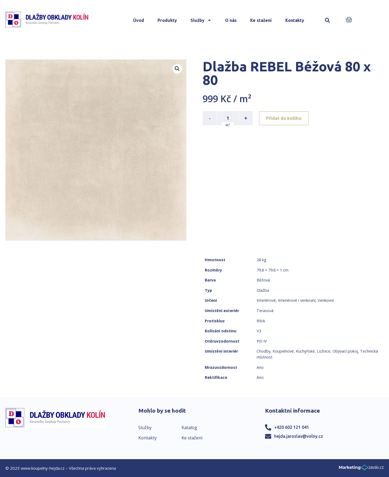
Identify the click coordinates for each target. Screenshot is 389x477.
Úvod (138, 20)
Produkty (167, 20)
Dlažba (263, 290)
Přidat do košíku (284, 118)
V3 (259, 330)
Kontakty (294, 20)
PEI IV (262, 341)
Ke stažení (261, 20)
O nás (231, 20)
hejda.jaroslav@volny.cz (298, 436)
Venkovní (326, 300)
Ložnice (323, 351)
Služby (201, 20)
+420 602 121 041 (291, 427)
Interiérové (266, 300)
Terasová (265, 310)
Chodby (263, 351)
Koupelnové (283, 351)
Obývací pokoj (345, 351)
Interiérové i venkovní (297, 300)
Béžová (263, 280)
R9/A (261, 320)
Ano (260, 367)
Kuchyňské (305, 351)
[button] (327, 20)
